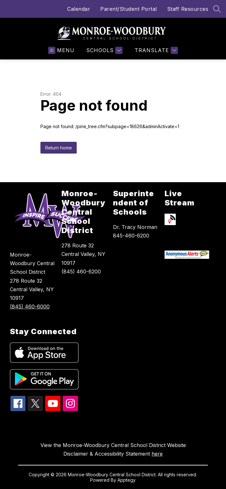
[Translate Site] (155, 50)
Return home (58, 147)
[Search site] (217, 9)
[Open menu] (61, 50)
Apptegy (126, 480)
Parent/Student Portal (128, 9)
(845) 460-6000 (30, 306)
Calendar (78, 9)
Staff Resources (187, 9)
